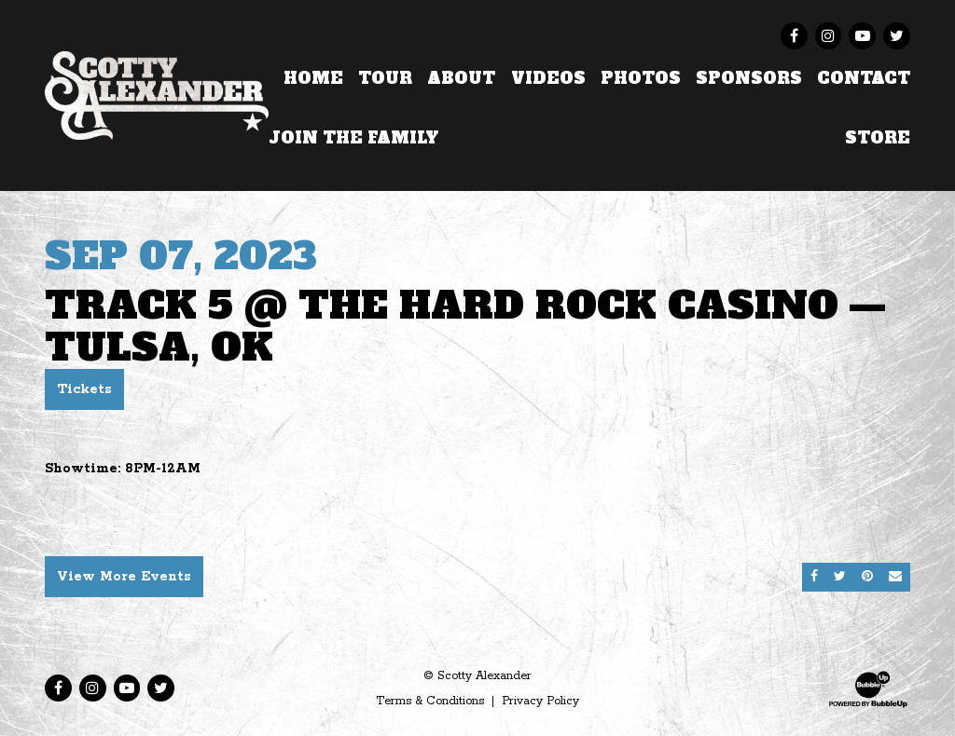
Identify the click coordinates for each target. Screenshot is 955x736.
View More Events (124, 576)
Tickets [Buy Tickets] (84, 389)
